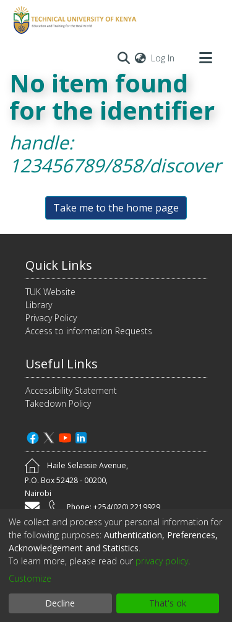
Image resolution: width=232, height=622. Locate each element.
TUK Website (50, 292)
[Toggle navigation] (205, 57)
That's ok (167, 603)
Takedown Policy (58, 403)
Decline (60, 603)
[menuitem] (140, 57)
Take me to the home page (116, 208)
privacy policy (161, 561)
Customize (30, 578)
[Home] (73, 20)
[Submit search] (123, 57)
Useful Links (61, 363)
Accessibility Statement (71, 390)
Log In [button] (163, 58)
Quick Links (58, 265)
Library (38, 305)
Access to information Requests (88, 331)
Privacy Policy (51, 318)
